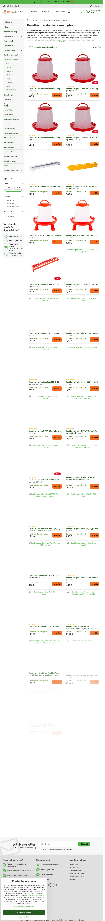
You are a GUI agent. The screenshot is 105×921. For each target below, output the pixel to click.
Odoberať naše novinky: (28, 848)
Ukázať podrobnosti (24, 917)
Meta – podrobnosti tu (15, 898)
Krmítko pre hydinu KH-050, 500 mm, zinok (45, 187)
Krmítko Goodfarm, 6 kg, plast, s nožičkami (45, 235)
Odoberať (84, 844)
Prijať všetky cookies (24, 913)
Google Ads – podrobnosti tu (34, 896)
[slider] (5, 191)
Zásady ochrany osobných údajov (24, 907)
